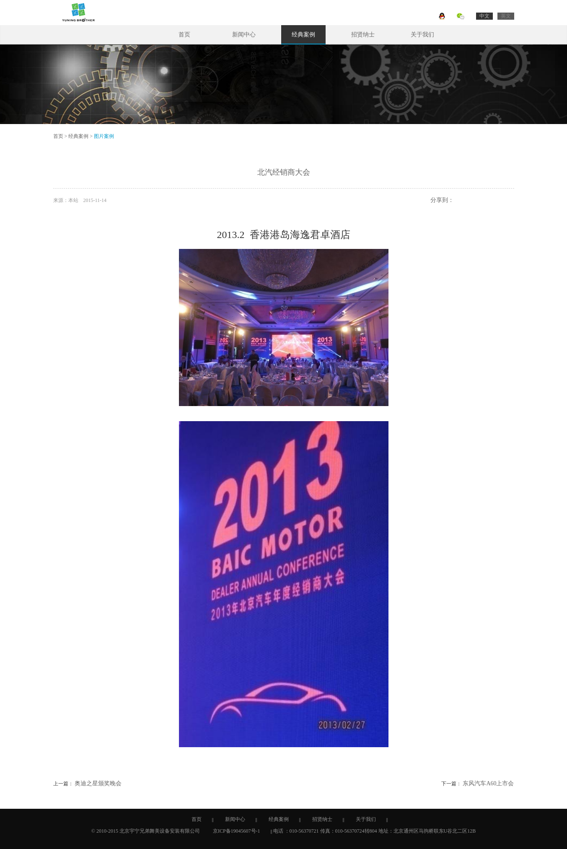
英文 (506, 16)
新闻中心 (244, 34)
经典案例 (303, 34)
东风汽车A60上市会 (488, 783)
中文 (484, 16)
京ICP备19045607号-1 (236, 831)
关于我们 (422, 34)
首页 (184, 34)
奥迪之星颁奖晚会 (98, 783)
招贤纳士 (363, 34)
